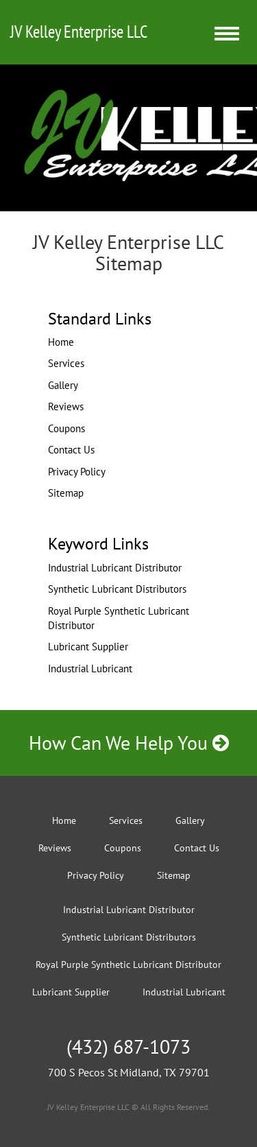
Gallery (63, 385)
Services (66, 363)
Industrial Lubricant (90, 668)
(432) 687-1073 (128, 1046)
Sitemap (66, 492)
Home (61, 341)
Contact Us (71, 449)
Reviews (66, 406)
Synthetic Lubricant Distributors (117, 588)
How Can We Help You (129, 742)
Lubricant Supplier (88, 646)
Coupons (66, 428)
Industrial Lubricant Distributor (115, 567)
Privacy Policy (77, 471)
